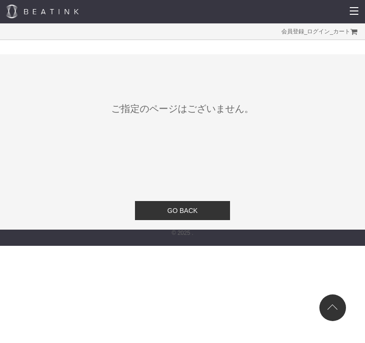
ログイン (318, 31)
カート (341, 31)
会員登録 (292, 31)
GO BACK (182, 210)
